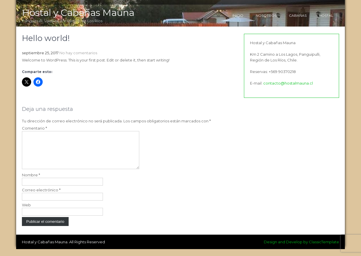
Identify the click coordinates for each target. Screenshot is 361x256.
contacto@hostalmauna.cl (288, 83)
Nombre (31, 182)
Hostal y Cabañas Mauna (78, 12)
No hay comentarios (78, 53)
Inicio (237, 15)
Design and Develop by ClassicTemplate (301, 248)
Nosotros (266, 15)
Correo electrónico (41, 197)
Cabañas (298, 15)
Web (26, 212)
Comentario (34, 128)
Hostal (326, 15)
